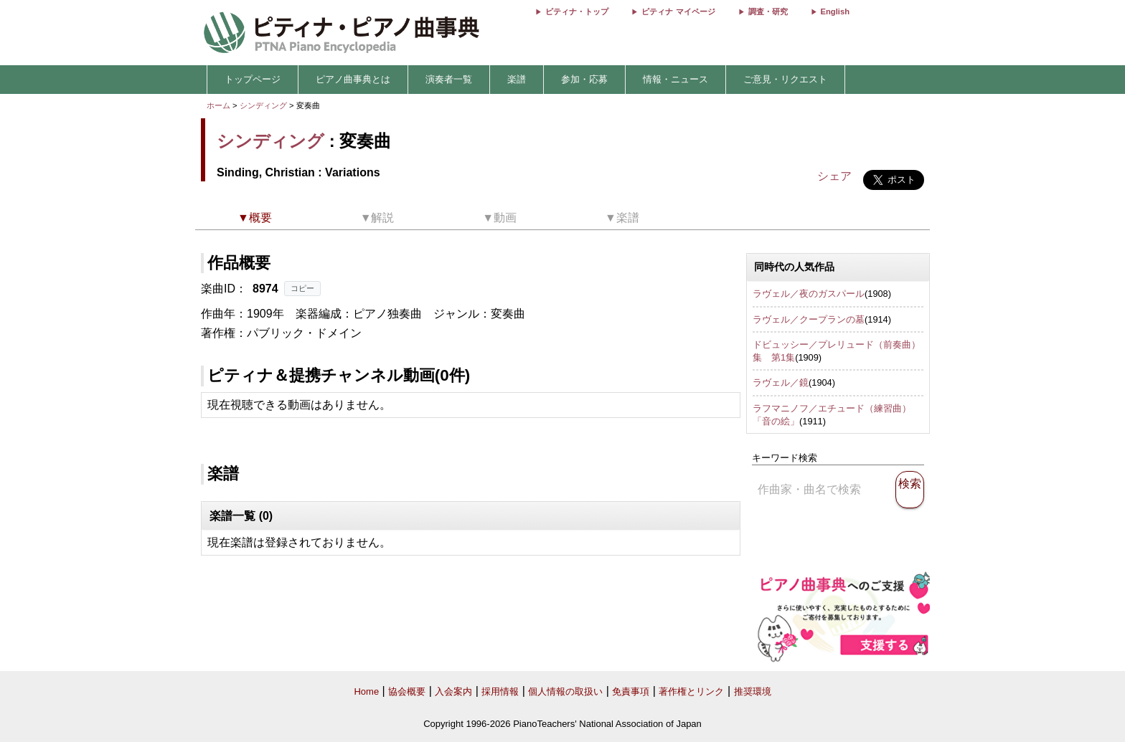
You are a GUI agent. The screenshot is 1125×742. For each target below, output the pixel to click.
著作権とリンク (691, 691)
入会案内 (453, 691)
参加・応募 (584, 79)
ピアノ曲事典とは (353, 79)
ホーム (218, 105)
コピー (302, 288)
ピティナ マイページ (678, 11)
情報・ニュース (675, 79)
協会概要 (406, 691)
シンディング (263, 105)
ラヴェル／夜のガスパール (809, 293)
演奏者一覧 (448, 79)
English (835, 11)
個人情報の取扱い (565, 691)
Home (366, 691)
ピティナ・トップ (576, 11)
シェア (834, 176)
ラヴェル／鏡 (781, 382)
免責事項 (630, 691)
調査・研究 (768, 11)
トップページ (253, 79)
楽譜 (516, 79)
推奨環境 (752, 691)
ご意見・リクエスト (785, 79)
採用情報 (500, 691)
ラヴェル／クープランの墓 (809, 319)
